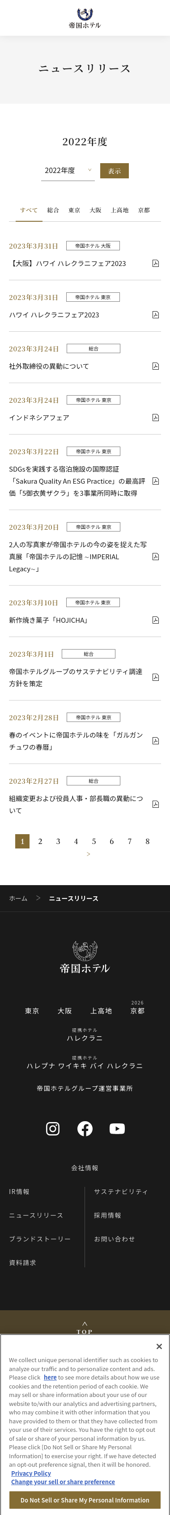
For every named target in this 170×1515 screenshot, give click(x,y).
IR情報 (19, 1191)
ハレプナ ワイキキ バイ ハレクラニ (85, 1065)
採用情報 (108, 1215)
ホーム (18, 898)
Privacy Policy (31, 1477)
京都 (144, 210)
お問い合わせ (115, 1238)
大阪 (95, 210)
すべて (29, 210)
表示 (114, 170)
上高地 (119, 210)
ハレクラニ (85, 1037)
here (50, 1382)
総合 (53, 210)
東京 (74, 210)
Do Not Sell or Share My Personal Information (85, 1505)
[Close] (159, 1351)
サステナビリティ (121, 1191)
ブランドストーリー (40, 1238)
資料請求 (23, 1262)
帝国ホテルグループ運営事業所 (85, 1088)
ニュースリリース (36, 1215)
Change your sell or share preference (63, 1486)
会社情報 (85, 1167)
